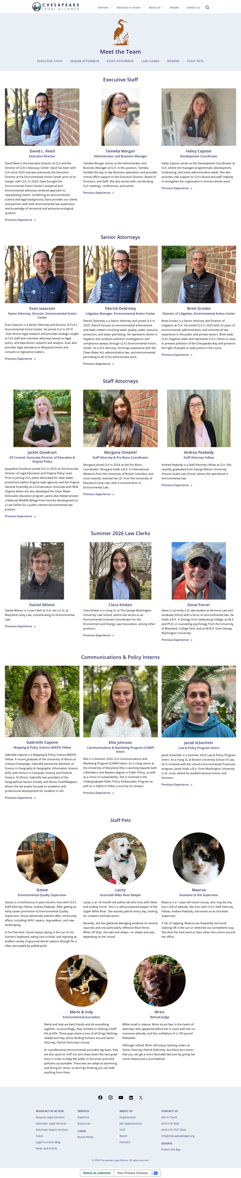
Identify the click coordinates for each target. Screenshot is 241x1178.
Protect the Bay (170, 1149)
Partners (125, 1142)
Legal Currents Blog (48, 1142)
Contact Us (193, 7)
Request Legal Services (50, 1117)
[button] (104, 7)
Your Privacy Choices (132, 1173)
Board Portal (85, 1137)
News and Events (46, 1148)
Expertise (83, 1117)
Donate (174, 7)
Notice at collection (97, 1173)
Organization (128, 1117)
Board (123, 1136)
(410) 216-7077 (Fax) (173, 1129)
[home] (55, 6)
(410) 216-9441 (170, 1123)
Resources (84, 1123)
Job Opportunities (131, 1123)
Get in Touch (169, 1117)
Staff (122, 1129)
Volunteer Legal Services (51, 1123)
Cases (39, 1136)
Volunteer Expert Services (52, 1129)
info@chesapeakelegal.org (177, 1136)
